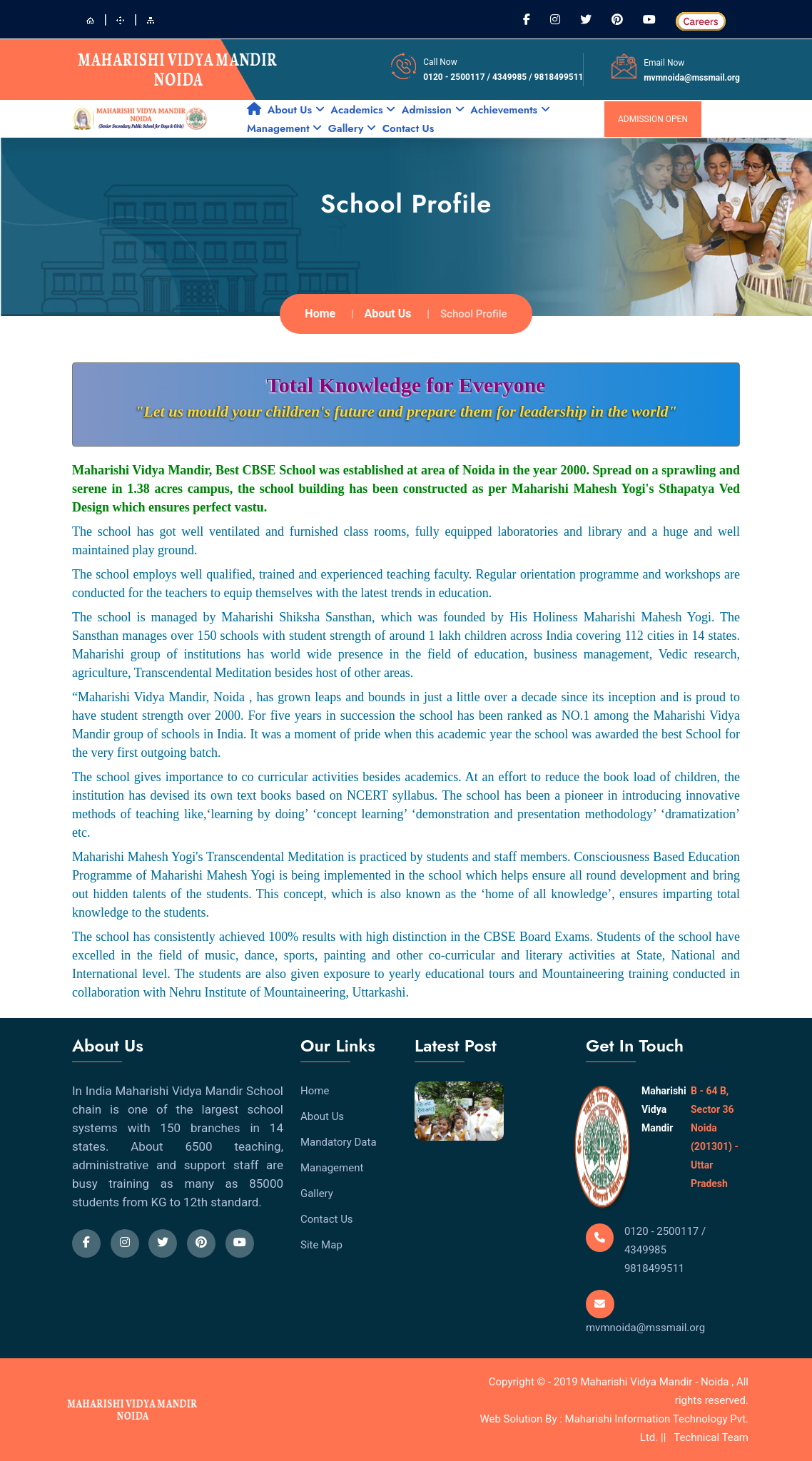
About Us (296, 110)
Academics (362, 110)
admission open (653, 119)
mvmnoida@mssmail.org (692, 78)
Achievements (509, 110)
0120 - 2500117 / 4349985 (476, 77)
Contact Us (408, 128)
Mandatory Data (338, 1142)
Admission (433, 110)
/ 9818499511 (556, 77)
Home (320, 313)
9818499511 (654, 1268)
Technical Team (711, 1437)
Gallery (352, 128)
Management (284, 128)
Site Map (321, 1244)
